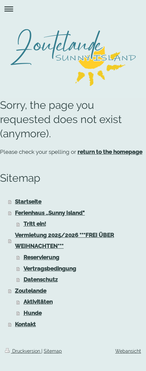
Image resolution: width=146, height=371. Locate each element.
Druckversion (23, 351)
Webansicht (128, 351)
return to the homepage (109, 152)
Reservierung (41, 257)
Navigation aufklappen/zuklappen (73, 9)
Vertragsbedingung (50, 268)
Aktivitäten (38, 301)
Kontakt (25, 324)
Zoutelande (30, 290)
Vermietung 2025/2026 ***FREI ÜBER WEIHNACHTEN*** (64, 241)
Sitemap (53, 351)
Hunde (33, 313)
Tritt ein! (35, 223)
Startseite (28, 201)
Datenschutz (41, 279)
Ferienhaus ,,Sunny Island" (50, 213)
